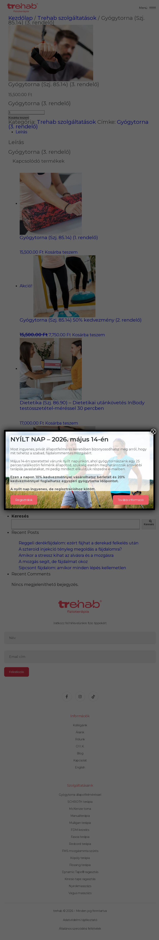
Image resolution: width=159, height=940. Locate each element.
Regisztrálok (23, 500)
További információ (131, 500)
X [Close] (153, 431)
